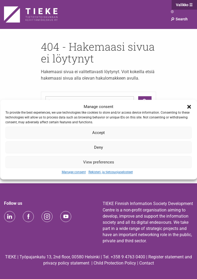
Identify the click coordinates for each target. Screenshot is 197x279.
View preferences (98, 162)
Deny (98, 147)
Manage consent (74, 172)
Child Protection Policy (115, 263)
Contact (146, 263)
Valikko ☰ (184, 5)
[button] (189, 106)
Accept (98, 132)
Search (179, 19)
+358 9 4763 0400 (128, 256)
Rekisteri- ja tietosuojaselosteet (110, 172)
